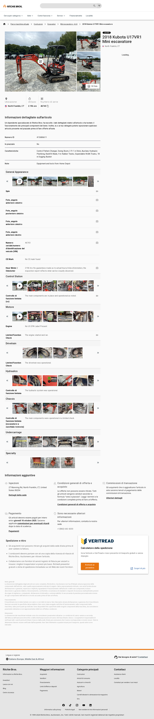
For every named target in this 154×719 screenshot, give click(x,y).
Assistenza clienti (120, 674)
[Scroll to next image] (98, 181)
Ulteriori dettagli (114, 498)
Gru (78, 699)
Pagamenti (14, 531)
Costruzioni (81, 674)
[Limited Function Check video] (97, 335)
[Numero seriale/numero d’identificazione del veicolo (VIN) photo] (97, 242)
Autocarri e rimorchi (84, 682)
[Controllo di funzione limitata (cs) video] (97, 295)
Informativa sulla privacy (52, 710)
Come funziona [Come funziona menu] (45, 16)
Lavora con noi (8, 684)
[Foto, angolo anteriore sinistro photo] (97, 200)
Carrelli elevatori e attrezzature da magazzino (92, 695)
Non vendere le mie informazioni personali (93, 710)
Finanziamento (76, 16)
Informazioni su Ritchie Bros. (12, 674)
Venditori (43, 678)
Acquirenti (43, 674)
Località (89, 16)
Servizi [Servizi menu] (61, 16)
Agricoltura (80, 686)
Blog (4, 688)
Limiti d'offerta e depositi (48, 686)
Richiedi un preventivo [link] (90, 566)
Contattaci (143, 657)
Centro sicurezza (8, 692)
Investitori (6, 680)
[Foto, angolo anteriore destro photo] (97, 232)
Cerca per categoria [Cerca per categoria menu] (13, 16)
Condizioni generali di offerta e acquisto (76, 504)
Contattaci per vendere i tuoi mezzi (126, 682)
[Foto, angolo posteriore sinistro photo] (97, 210)
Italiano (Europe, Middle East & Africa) (26, 659)
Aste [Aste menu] (30, 16)
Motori (79, 691)
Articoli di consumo (83, 678)
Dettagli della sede (18, 495)
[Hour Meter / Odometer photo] (97, 268)
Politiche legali (70, 710)
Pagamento (44, 691)
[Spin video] (97, 191)
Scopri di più (137, 568)
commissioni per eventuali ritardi (33, 523)
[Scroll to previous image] (7, 181)
